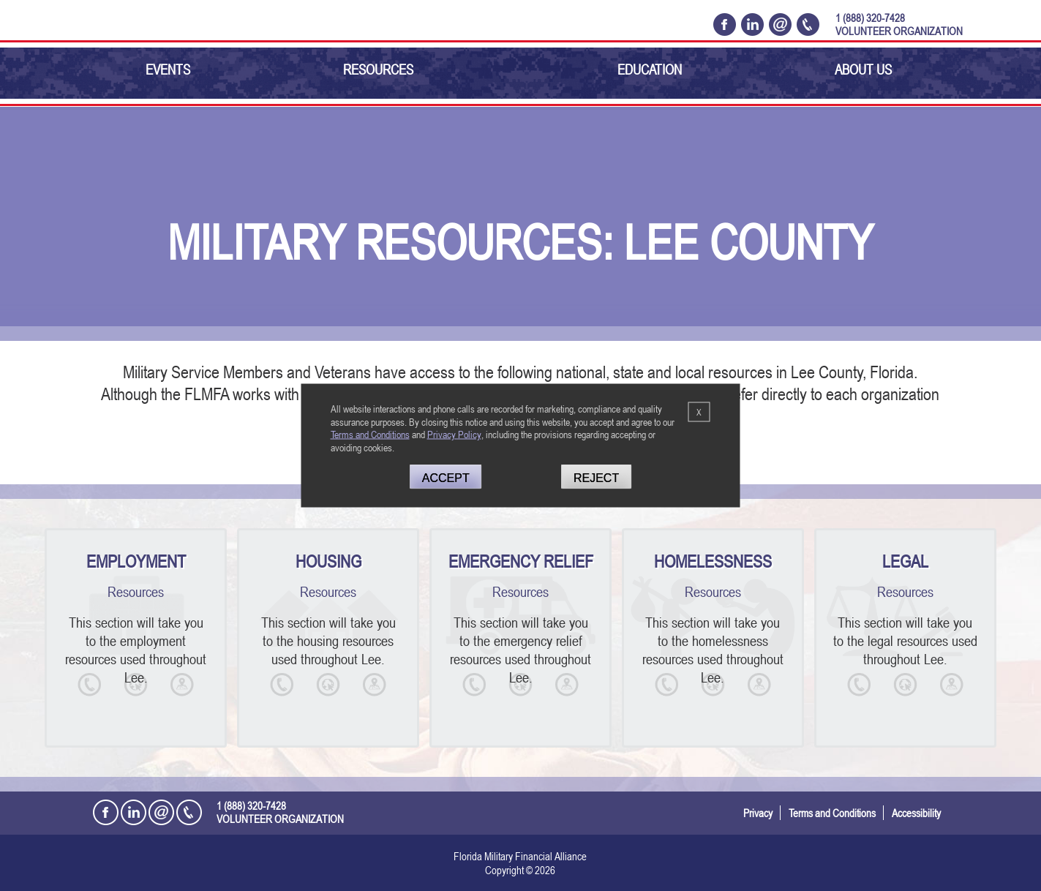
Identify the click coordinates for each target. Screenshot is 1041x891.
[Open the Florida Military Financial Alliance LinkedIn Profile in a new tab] (752, 24)
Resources (378, 69)
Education (649, 69)
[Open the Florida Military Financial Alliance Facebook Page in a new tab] (724, 24)
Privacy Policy (454, 434)
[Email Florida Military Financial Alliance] (780, 24)
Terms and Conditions (832, 812)
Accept (446, 477)
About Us (863, 69)
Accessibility (916, 812)
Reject (596, 477)
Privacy (758, 812)
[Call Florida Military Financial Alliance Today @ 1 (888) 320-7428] (808, 24)
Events (168, 69)
